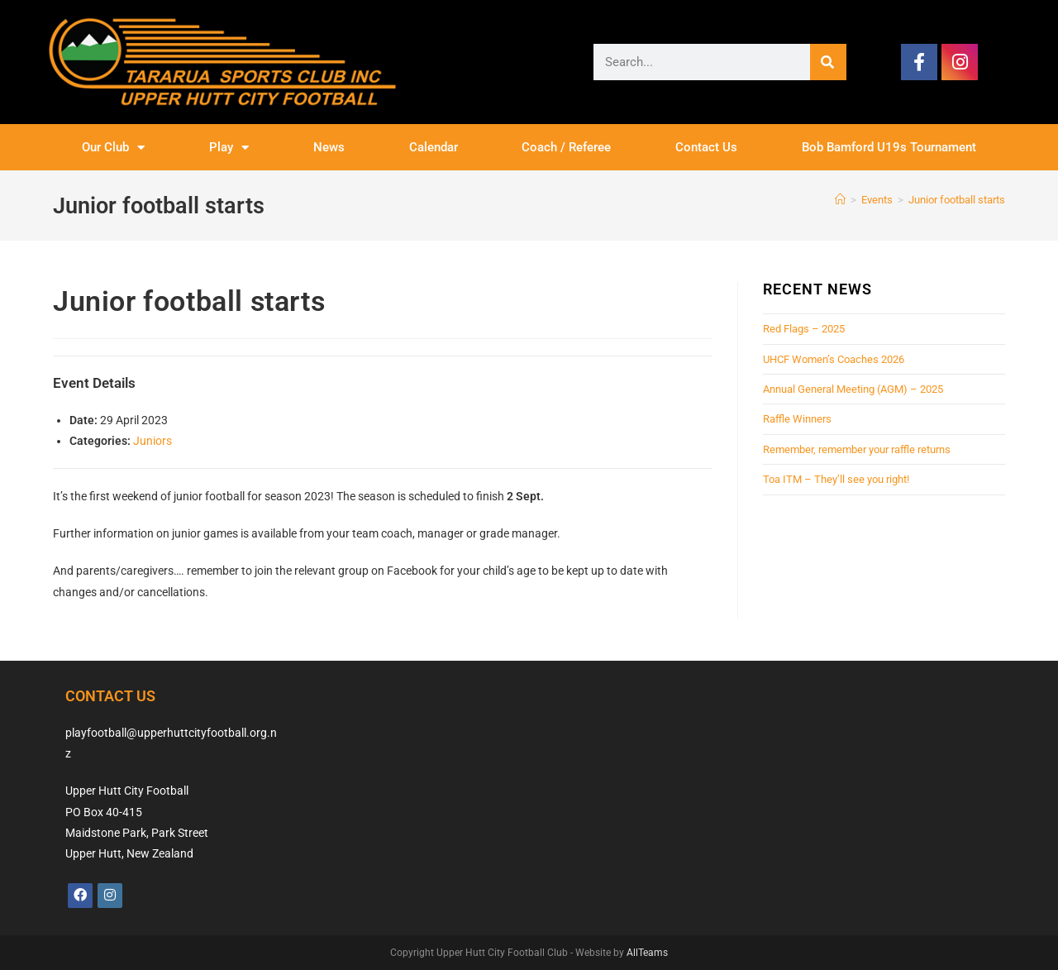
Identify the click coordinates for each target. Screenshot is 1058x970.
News (329, 147)
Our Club (113, 147)
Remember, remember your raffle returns (857, 449)
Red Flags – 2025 (804, 329)
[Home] (840, 200)
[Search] (828, 62)
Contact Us (706, 147)
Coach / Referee (566, 147)
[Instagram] (110, 895)
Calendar (433, 147)
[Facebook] (80, 895)
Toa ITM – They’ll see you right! (836, 479)
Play (229, 147)
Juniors (152, 440)
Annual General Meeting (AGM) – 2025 (853, 389)
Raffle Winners (797, 419)
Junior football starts (956, 200)
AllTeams (647, 952)
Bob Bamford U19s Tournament (889, 147)
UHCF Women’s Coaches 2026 (833, 359)
